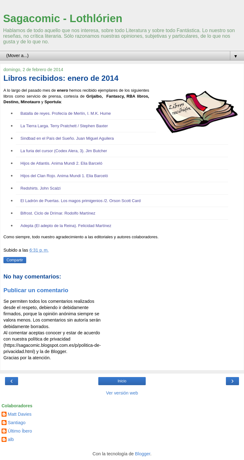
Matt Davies (20, 414)
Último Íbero (20, 431)
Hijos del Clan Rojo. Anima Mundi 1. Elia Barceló (64, 175)
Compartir (15, 260)
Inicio (122, 381)
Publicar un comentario (35, 290)
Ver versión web (122, 392)
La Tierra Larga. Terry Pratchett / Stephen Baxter (64, 125)
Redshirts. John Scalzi (41, 188)
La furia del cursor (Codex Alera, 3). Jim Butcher (64, 150)
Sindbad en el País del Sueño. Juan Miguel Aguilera (67, 138)
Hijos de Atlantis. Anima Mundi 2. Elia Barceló (61, 163)
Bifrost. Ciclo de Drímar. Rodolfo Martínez (58, 213)
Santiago (17, 422)
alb (11, 439)
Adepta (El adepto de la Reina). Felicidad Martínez (66, 225)
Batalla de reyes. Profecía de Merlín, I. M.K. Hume (66, 113)
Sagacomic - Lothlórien (62, 18)
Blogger (142, 453)
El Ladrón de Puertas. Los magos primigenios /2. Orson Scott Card (81, 200)
